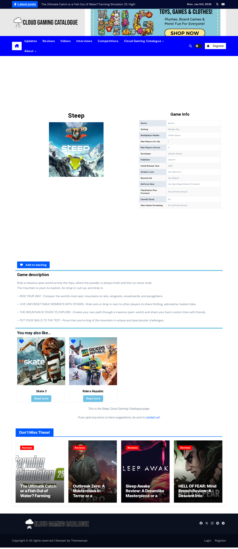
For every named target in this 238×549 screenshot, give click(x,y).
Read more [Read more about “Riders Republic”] (93, 398)
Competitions (108, 41)
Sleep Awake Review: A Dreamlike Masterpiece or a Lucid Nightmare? (145, 494)
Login (207, 542)
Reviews (49, 41)
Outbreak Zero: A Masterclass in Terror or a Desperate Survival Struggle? (91, 497)
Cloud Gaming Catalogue (143, 41)
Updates (30, 41)
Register (220, 542)
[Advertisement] (119, 83)
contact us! (152, 417)
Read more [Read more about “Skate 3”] (41, 398)
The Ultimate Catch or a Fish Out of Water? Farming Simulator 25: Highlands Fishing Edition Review (38, 499)
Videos (65, 41)
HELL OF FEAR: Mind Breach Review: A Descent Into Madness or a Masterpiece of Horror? (197, 499)
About (29, 51)
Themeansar (79, 542)
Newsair (60, 542)
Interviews (84, 41)
